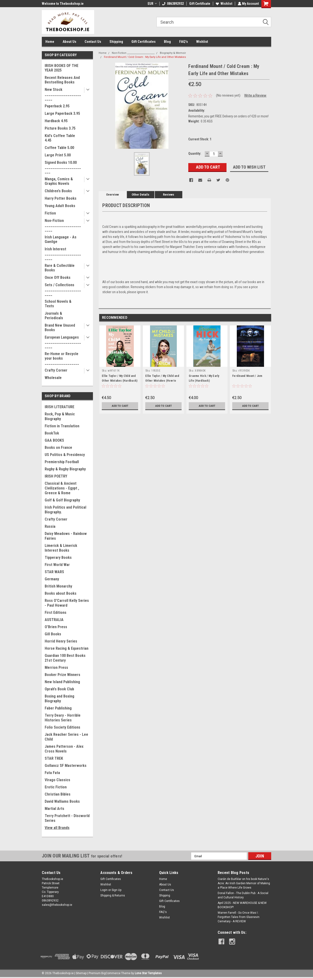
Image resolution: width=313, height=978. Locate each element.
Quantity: (194, 153)
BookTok (52, 433)
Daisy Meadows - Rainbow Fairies (66, 536)
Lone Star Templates (148, 973)
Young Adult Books (60, 205)
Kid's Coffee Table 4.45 (60, 138)
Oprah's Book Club (59, 689)
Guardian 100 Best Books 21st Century (65, 658)
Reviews (168, 194)
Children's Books (58, 191)
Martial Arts (54, 808)
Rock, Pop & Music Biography (60, 416)
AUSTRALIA (54, 619)
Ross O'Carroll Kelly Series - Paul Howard (67, 603)
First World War (57, 564)
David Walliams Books (62, 801)
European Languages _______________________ (63, 342)
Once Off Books (57, 277)
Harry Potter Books (60, 198)
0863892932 (172, 3)
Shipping (116, 41)
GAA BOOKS (54, 440)
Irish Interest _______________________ (63, 253)
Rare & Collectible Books (60, 267)
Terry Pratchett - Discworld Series (67, 818)
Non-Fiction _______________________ (63, 225)
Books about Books (60, 593)
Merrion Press (56, 667)
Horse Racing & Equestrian (66, 648)
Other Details (140, 194)
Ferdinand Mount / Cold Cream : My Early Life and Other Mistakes (145, 57)
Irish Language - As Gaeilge (60, 239)
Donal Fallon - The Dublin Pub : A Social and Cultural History (243, 895)
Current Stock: (199, 139)
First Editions (55, 612)
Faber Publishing (58, 708)
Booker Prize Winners (62, 674)
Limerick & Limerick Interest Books (61, 548)
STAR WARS (54, 572)
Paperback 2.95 (57, 106)
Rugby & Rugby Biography (65, 469)
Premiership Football (62, 462)
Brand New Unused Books (60, 327)
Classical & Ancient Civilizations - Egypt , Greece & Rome (62, 488)
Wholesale (53, 377)
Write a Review (255, 95)
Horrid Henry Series (61, 641)
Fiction (50, 213)
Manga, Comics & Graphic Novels (59, 181)
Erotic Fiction (56, 787)
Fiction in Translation (62, 426)
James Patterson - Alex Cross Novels (64, 748)
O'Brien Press (56, 627)
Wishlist (223, 3)
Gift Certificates (143, 41)
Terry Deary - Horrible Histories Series (63, 717)
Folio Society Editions (62, 727)
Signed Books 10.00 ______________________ (63, 167)
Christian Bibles (57, 794)
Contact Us (93, 41)
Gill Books (53, 634)
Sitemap (81, 973)
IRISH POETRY (56, 476)
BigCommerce (110, 973)
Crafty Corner (56, 370)
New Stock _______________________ (63, 94)
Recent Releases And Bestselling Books (62, 79)
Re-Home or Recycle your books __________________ (62, 358)
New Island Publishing (62, 682)
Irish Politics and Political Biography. (65, 509)
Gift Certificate (199, 3)
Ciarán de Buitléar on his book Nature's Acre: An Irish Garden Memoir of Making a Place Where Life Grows (244, 883)
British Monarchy (58, 586)
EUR (151, 3)
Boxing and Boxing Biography (59, 698)
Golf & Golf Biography (62, 500)
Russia (50, 526)
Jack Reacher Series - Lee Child (66, 737)
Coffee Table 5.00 (59, 147)
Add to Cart (120, 406)
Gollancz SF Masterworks (65, 765)
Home (49, 41)
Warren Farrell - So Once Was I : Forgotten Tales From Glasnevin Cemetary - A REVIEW (238, 917)
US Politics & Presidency (65, 454)
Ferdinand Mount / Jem (247, 376)
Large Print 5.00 (58, 155)
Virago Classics (57, 780)
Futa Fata (52, 772)
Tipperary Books (58, 557)
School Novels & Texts (58, 303)
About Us (69, 41)
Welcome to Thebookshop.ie (63, 3)
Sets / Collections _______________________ (63, 289)
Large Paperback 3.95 (62, 113)
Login (104, 890)
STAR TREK (54, 758)
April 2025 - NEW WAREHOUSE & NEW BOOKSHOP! (242, 905)
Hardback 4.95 (56, 121)
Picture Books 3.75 (60, 128)
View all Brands (57, 827)
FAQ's (183, 41)
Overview (112, 194)
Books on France (58, 447)
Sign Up (116, 890)
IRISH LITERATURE (59, 407)
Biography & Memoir (173, 53)
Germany (52, 579)
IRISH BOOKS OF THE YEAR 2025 (61, 67)
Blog (167, 41)
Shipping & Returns (112, 895)
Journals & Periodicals (54, 315)
